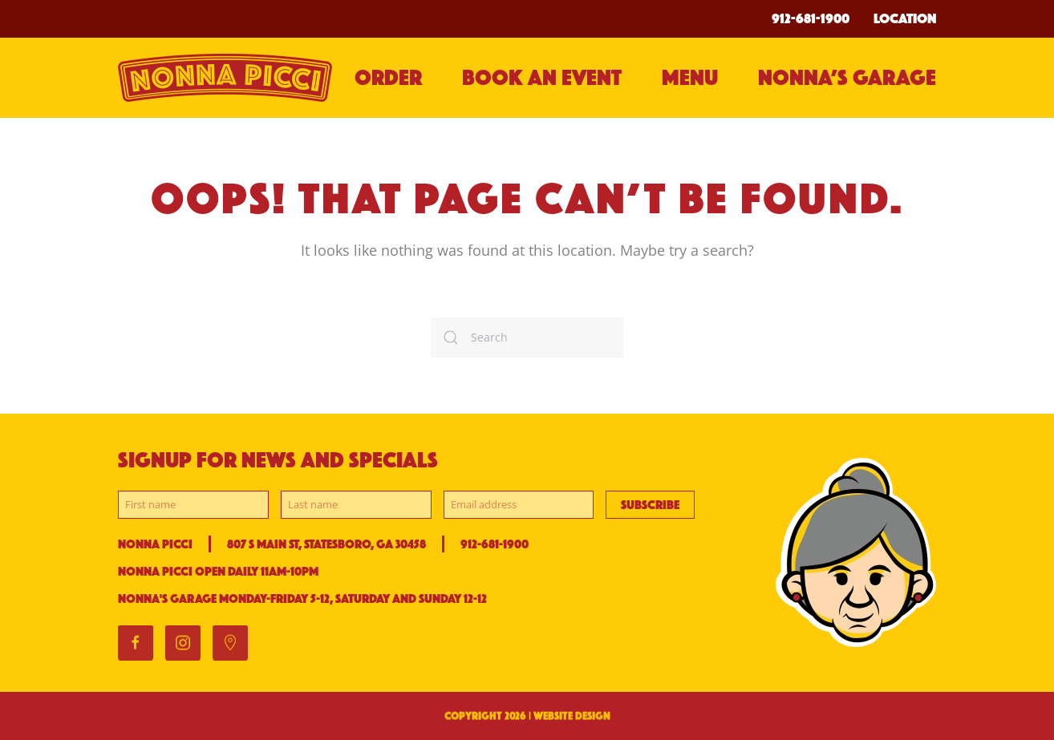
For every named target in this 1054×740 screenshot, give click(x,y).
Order (388, 77)
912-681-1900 (810, 18)
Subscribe (650, 504)
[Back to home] (227, 78)
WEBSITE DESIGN (571, 717)
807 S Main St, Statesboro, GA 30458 (326, 544)
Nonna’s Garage (847, 77)
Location (905, 18)
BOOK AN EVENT (542, 77)
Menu (690, 77)
